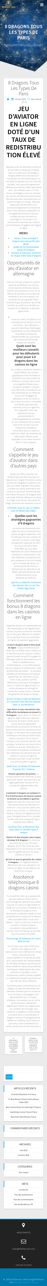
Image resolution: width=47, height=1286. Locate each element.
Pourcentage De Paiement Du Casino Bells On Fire (23, 940)
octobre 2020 (23, 1155)
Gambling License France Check (23, 1112)
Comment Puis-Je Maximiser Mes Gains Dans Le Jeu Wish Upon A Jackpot (23, 829)
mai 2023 (23, 1150)
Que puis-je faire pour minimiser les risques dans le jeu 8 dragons (26, 254)
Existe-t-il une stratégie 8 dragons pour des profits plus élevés (26, 241)
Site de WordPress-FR (23, 1204)
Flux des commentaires (23, 1199)
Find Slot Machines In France (23, 1094)
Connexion (23, 1189)
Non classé (23, 1172)
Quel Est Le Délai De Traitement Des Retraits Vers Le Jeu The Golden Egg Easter (26, 585)
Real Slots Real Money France (23, 1117)
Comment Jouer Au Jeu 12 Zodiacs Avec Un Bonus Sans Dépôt (23, 509)
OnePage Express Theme (25, 1282)
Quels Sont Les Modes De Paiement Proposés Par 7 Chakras (23, 767)
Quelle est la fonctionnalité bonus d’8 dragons (26, 248)
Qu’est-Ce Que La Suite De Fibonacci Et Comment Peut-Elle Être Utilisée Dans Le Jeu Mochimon (23, 701)
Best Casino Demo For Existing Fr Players (23, 1107)
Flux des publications (23, 1194)
